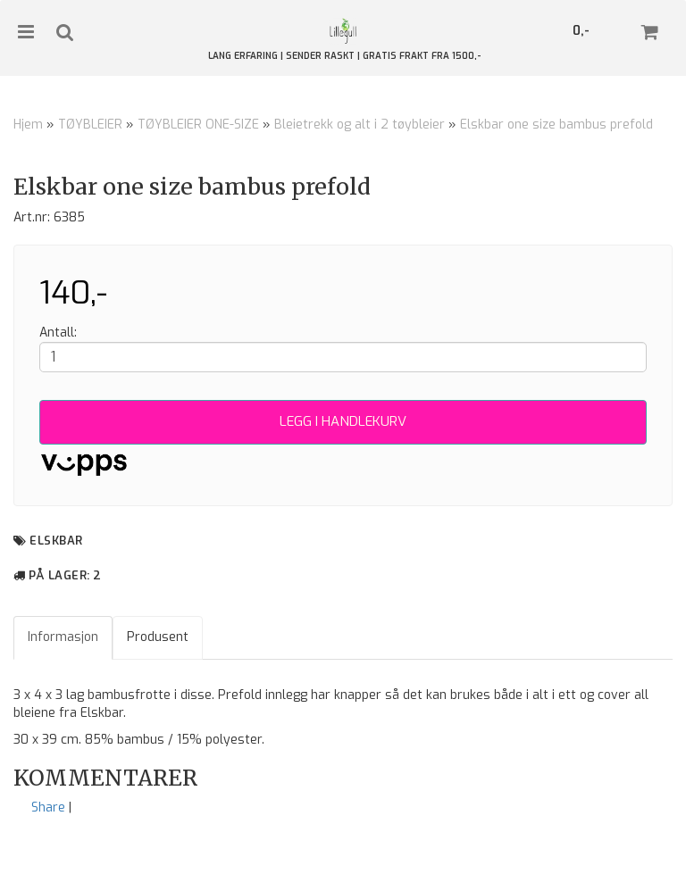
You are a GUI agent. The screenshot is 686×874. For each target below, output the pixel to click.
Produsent (157, 636)
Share (48, 807)
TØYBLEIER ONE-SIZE (198, 124)
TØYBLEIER (90, 124)
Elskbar (56, 540)
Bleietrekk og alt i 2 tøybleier (359, 124)
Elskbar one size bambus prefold (556, 124)
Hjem (28, 124)
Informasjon (63, 636)
